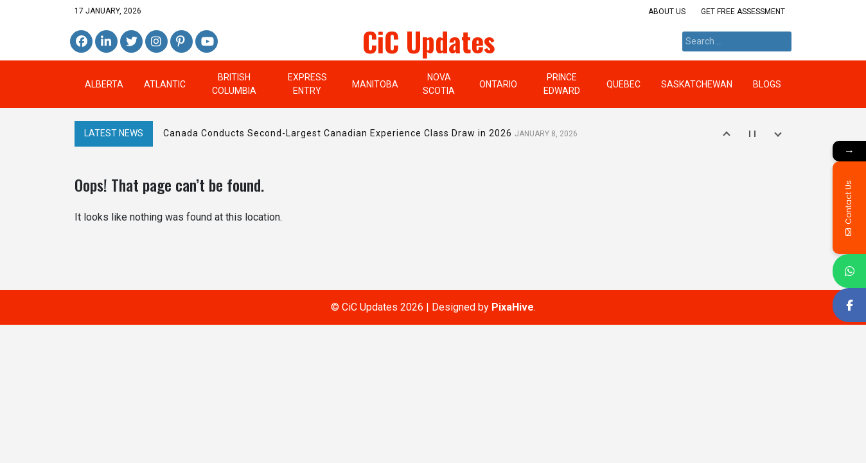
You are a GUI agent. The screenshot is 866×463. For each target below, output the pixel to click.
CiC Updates (428, 41)
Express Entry (307, 84)
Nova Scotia (439, 84)
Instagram (156, 42)
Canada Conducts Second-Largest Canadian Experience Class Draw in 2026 (370, 133)
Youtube (205, 42)
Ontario (498, 84)
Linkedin (104, 42)
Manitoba (375, 84)
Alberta (104, 84)
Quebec (623, 84)
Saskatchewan (696, 84)
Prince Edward (561, 84)
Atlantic (165, 84)
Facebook (81, 42)
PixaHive (512, 307)
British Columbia (234, 84)
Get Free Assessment (743, 11)
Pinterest (180, 42)
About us (666, 11)
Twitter (131, 42)
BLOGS (767, 84)
